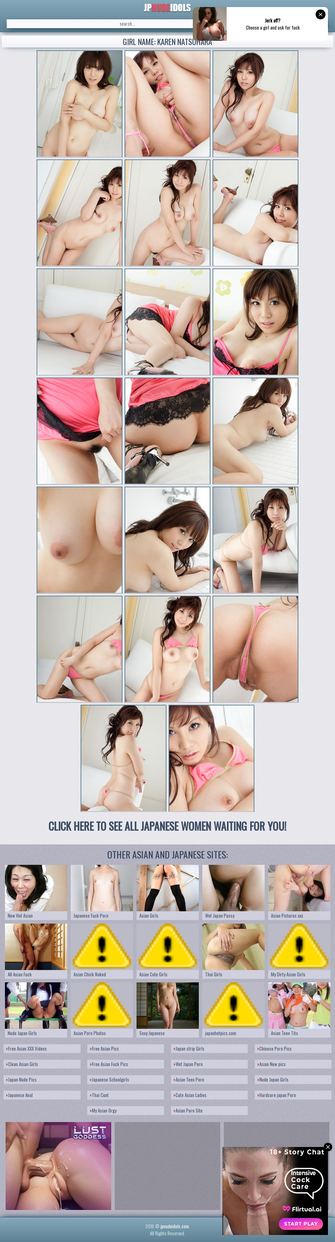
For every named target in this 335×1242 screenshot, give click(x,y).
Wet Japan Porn (188, 1063)
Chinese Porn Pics (275, 1048)
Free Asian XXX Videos (26, 1048)
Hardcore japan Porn (277, 1094)
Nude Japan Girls (273, 1079)
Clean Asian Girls (22, 1063)
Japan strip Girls (189, 1048)
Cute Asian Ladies (190, 1094)
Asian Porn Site (188, 1110)
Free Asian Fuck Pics (109, 1063)
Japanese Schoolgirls (109, 1079)
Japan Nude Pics (21, 1079)
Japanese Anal (19, 1094)
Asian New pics (272, 1063)
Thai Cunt (99, 1094)
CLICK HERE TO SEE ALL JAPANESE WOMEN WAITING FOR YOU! (167, 826)
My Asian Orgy (103, 1110)
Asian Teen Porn (189, 1079)
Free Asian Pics (104, 1048)
